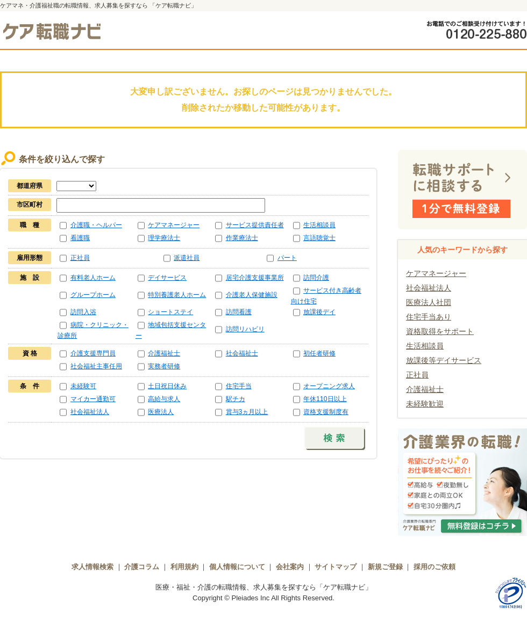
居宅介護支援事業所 (255, 277)
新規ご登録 (385, 567)
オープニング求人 (329, 386)
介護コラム (141, 567)
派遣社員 (187, 257)
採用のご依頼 (434, 567)
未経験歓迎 (425, 403)
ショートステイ (170, 312)
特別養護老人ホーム (177, 295)
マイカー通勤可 (93, 399)
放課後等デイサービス (443, 360)
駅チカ (235, 399)
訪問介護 (316, 277)
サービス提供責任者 (255, 225)
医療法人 (161, 412)
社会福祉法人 (89, 412)
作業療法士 (242, 238)
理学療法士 (164, 238)
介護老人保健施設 (251, 295)
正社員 (80, 257)
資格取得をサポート (440, 331)
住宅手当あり (428, 316)
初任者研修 (319, 353)
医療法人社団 (428, 302)
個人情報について (237, 567)
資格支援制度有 (325, 412)
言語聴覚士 (319, 238)
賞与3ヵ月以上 (247, 412)
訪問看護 (239, 312)
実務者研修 (164, 366)
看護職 (80, 238)
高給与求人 (164, 399)
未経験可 (83, 386)
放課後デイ (319, 312)
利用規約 (184, 567)
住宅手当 (239, 386)
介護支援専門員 (93, 353)
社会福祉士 (242, 353)
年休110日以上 (325, 399)
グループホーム (93, 295)
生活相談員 (319, 225)
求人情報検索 (92, 567)
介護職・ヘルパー (96, 225)
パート (287, 257)
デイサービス (167, 277)
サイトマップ (336, 567)
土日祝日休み (167, 386)
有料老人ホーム (93, 277)
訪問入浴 (83, 312)
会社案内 (290, 567)
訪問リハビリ (245, 329)
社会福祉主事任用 (96, 366)
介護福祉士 (164, 353)
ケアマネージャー (174, 225)
